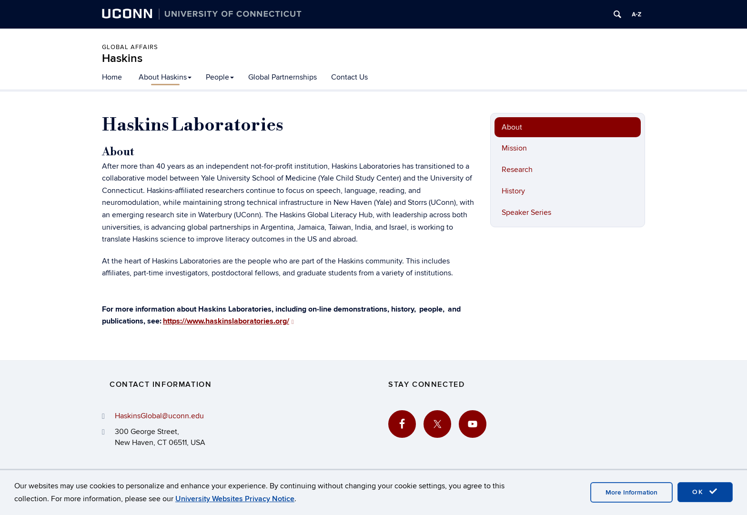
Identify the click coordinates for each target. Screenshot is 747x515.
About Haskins (165, 77)
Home (112, 77)
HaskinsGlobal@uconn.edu (159, 416)
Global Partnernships (282, 77)
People (220, 77)
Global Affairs (130, 47)
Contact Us (349, 77)
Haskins (122, 58)
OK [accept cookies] (705, 491)
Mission (514, 148)
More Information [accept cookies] (631, 492)
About (512, 127)
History (513, 191)
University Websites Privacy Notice (234, 499)
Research (517, 169)
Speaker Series (526, 212)
